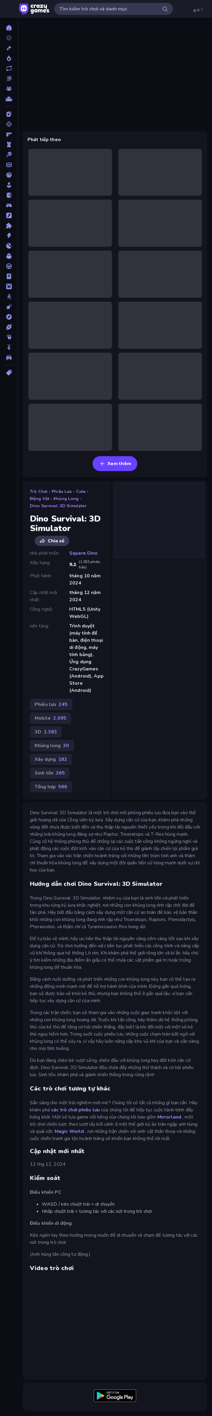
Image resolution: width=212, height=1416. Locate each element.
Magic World (69, 1131)
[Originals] (9, 78)
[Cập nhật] (9, 68)
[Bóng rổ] (9, 175)
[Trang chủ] (9, 28)
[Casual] (9, 185)
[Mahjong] (9, 276)
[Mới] (9, 48)
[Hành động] (9, 236)
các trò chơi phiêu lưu (75, 1110)
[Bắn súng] (9, 124)
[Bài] (9, 114)
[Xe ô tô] (9, 357)
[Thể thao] (9, 327)
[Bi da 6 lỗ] (9, 154)
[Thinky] (9, 337)
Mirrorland (169, 1117)
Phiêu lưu (62, 491)
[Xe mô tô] (9, 347)
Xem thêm (115, 463)
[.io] (9, 246)
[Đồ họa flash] (9, 215)
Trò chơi (38, 491)
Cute (81, 491)
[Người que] (9, 296)
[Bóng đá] (9, 165)
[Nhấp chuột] (9, 307)
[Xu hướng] (9, 58)
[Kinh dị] (9, 256)
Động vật (39, 499)
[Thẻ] (9, 373)
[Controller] (9, 205)
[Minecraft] (9, 286)
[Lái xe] (9, 266)
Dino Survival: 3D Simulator (58, 506)
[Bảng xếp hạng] (9, 99)
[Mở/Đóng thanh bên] (9, 9)
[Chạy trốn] (9, 195)
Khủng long (66, 499)
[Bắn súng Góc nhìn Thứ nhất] (9, 134)
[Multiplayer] (9, 89)
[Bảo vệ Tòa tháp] (9, 144)
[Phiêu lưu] (9, 317)
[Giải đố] (9, 225)
